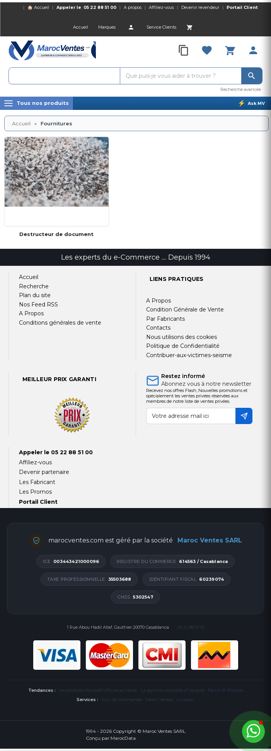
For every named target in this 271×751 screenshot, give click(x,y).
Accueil (21, 123)
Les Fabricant (37, 482)
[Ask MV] (251, 103)
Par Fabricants (165, 318)
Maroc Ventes (159, 699)
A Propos (158, 300)
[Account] (131, 27)
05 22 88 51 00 (100, 7)
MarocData (123, 738)
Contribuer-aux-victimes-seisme (189, 355)
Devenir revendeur (200, 7)
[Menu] (36, 103)
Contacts (158, 327)
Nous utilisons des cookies (181, 337)
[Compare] (183, 50)
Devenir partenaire (44, 472)
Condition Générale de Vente (185, 309)
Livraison (185, 699)
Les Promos (35, 491)
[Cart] (189, 27)
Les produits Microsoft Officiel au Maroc (98, 690)
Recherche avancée (240, 89)
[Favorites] (207, 50)
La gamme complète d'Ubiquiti (173, 690)
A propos (132, 7)
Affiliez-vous (161, 7)
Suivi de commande (121, 699)
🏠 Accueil (38, 7)
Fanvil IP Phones (225, 690)
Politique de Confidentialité (183, 345)
